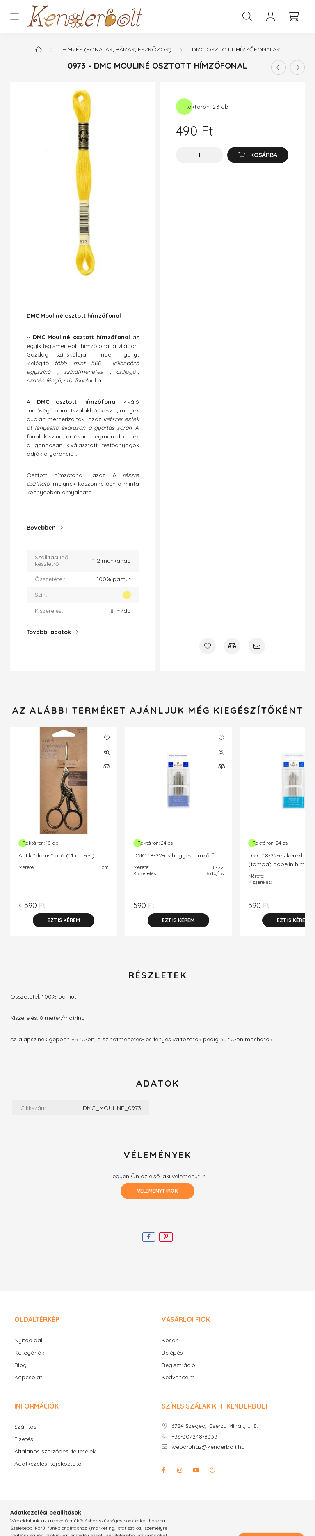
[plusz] (215, 155)
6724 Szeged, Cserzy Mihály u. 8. (214, 1425)
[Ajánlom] (257, 646)
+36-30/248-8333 (194, 1436)
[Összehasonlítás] (232, 646)
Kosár (170, 1340)
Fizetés (23, 1439)
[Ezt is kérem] (63, 920)
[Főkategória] (38, 49)
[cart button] (293, 16)
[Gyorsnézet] (106, 752)
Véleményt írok (157, 1191)
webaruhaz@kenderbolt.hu (207, 1446)
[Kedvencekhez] (207, 646)
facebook (163, 1470)
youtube (196, 1470)
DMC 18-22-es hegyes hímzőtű (174, 855)
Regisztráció (178, 1365)
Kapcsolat (28, 1377)
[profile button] (270, 16)
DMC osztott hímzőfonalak (236, 49)
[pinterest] (166, 1237)
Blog (20, 1365)
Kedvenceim (178, 1377)
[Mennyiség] (199, 155)
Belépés (172, 1352)
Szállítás (25, 1426)
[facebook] (148, 1237)
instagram (179, 1470)
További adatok (49, 632)
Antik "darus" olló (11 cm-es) (56, 855)
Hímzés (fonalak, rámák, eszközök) (116, 49)
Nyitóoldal (28, 1340)
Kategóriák (29, 1352)
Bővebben (41, 527)
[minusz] (184, 155)
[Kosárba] (257, 155)
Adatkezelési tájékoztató (48, 1463)
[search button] (247, 16)
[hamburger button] (14, 16)
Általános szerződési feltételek (55, 1451)
